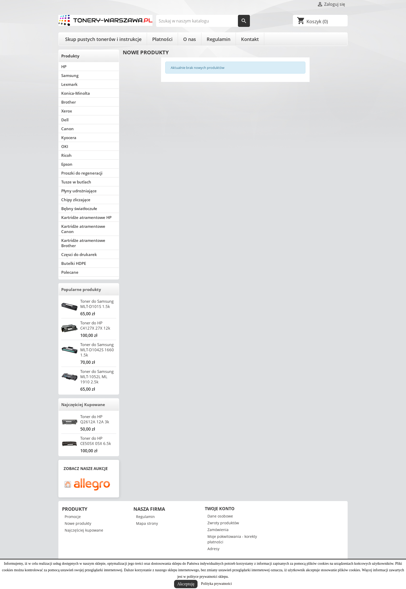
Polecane (69, 272)
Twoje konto (220, 508)
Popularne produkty (81, 289)
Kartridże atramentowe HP (86, 217)
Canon (67, 128)
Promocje (73, 516)
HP (63, 66)
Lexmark (69, 84)
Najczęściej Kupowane (83, 404)
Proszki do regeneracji (81, 173)
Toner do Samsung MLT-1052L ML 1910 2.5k (97, 376)
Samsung (69, 75)
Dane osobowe (220, 516)
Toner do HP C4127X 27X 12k (95, 325)
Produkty (70, 55)
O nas (189, 39)
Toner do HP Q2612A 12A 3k (94, 419)
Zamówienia (218, 529)
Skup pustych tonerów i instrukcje (103, 39)
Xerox (66, 111)
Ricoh (66, 155)
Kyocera (68, 137)
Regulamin (218, 39)
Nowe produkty (78, 523)
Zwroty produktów (223, 522)
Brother (68, 102)
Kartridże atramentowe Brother (83, 243)
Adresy (213, 548)
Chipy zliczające (75, 199)
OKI (64, 146)
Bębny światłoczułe (79, 208)
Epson (66, 164)
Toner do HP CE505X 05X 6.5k (95, 441)
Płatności (162, 39)
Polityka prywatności (216, 584)
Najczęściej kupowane (84, 530)
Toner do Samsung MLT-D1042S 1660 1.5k (97, 350)
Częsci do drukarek (79, 254)
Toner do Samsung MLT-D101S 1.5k (97, 304)
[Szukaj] (203, 21)
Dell (65, 119)
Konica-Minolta (75, 93)
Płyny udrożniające (79, 190)
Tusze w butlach (76, 182)
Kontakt (250, 39)
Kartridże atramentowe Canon (83, 229)
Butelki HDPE (73, 263)
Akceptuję (185, 584)
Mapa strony (147, 523)
